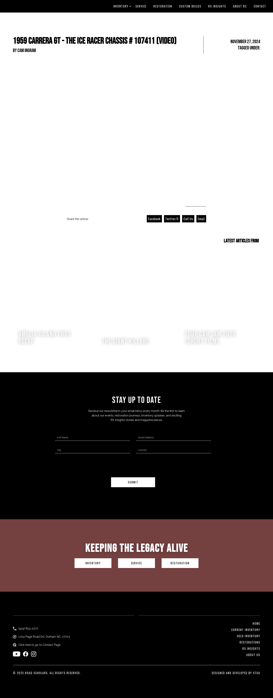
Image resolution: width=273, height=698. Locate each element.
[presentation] (133, 466)
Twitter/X (172, 218)
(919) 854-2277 (28, 628)
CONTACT (260, 6)
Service (140, 6)
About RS (240, 6)
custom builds (190, 6)
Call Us (188, 218)
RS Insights (217, 6)
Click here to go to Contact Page (39, 645)
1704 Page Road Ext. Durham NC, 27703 (44, 636)
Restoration (162, 6)
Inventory (120, 6)
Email (201, 218)
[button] (120, 6)
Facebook (154, 218)
